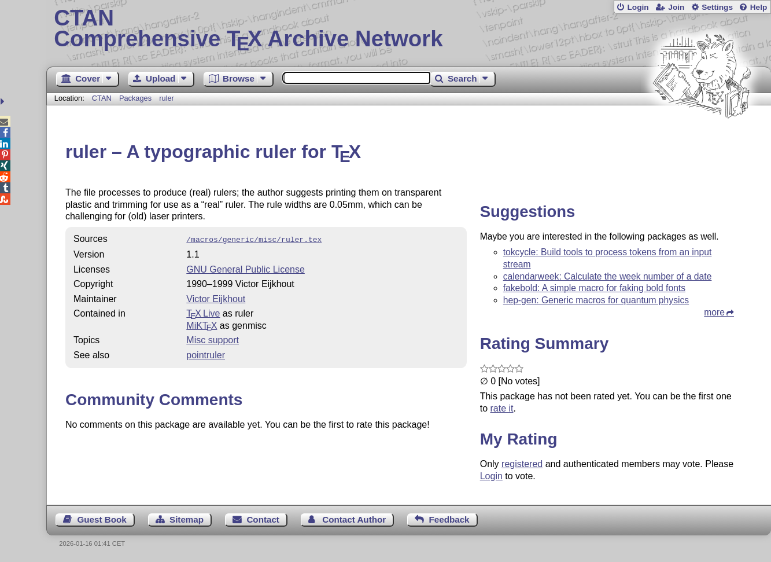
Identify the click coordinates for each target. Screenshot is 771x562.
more (714, 312)
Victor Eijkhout (215, 298)
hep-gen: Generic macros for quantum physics (596, 300)
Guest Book (101, 519)
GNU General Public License (245, 268)
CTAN (102, 98)
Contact (262, 519)
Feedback (449, 519)
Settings (717, 7)
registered (522, 464)
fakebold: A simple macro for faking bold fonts (594, 288)
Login (637, 7)
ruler (166, 98)
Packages (136, 98)
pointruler (205, 354)
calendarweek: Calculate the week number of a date (607, 276)
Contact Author (354, 519)
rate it (502, 408)
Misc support (212, 339)
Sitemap (186, 519)
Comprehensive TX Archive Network (408, 29)
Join (676, 7)
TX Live (203, 312)
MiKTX (201, 324)
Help (759, 7)
